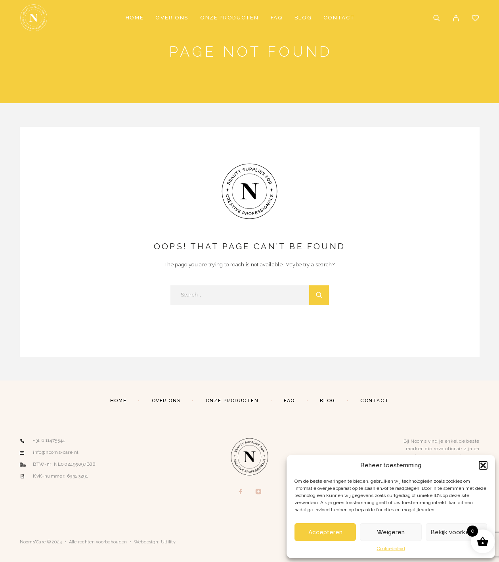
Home (135, 18)
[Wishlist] (475, 19)
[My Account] (456, 18)
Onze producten (229, 18)
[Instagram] (258, 491)
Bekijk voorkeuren (456, 532)
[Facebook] (240, 491)
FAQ (277, 18)
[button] (483, 465)
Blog (303, 18)
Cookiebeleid (391, 548)
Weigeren (391, 532)
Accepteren (325, 532)
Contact (339, 18)
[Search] (436, 18)
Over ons (171, 18)
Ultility (168, 542)
